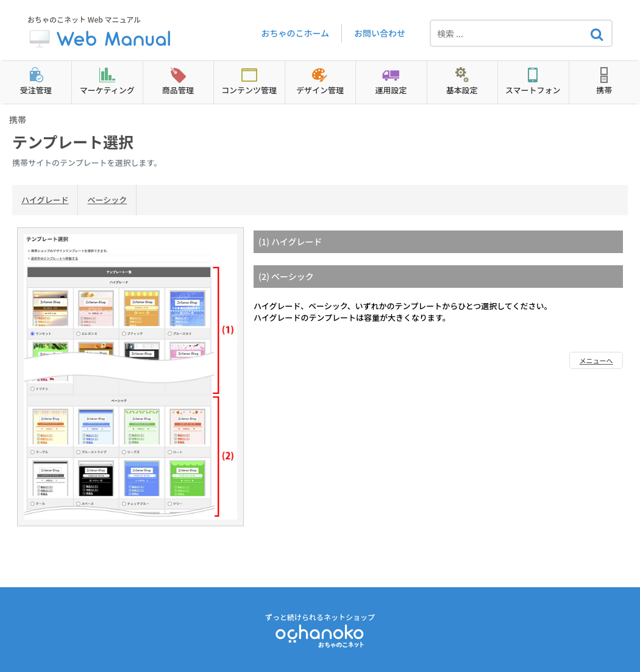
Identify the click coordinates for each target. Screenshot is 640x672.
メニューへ (596, 360)
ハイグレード (44, 200)
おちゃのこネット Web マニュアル (100, 33)
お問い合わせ (379, 33)
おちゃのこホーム (295, 33)
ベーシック (107, 200)
